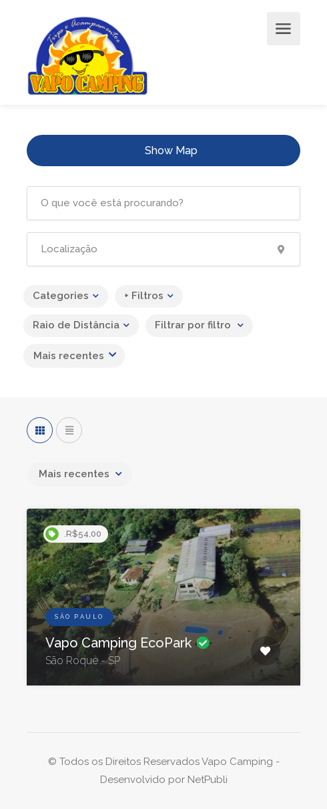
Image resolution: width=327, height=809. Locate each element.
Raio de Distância (76, 325)
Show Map (171, 150)
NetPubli (208, 780)
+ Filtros (144, 296)
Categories (61, 296)
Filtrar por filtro (194, 325)
